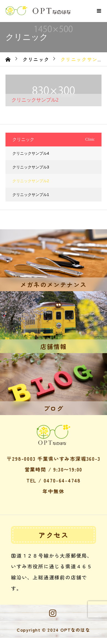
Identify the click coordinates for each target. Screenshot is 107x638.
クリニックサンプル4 (30, 153)
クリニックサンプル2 (30, 181)
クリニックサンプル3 (30, 167)
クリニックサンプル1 (30, 194)
